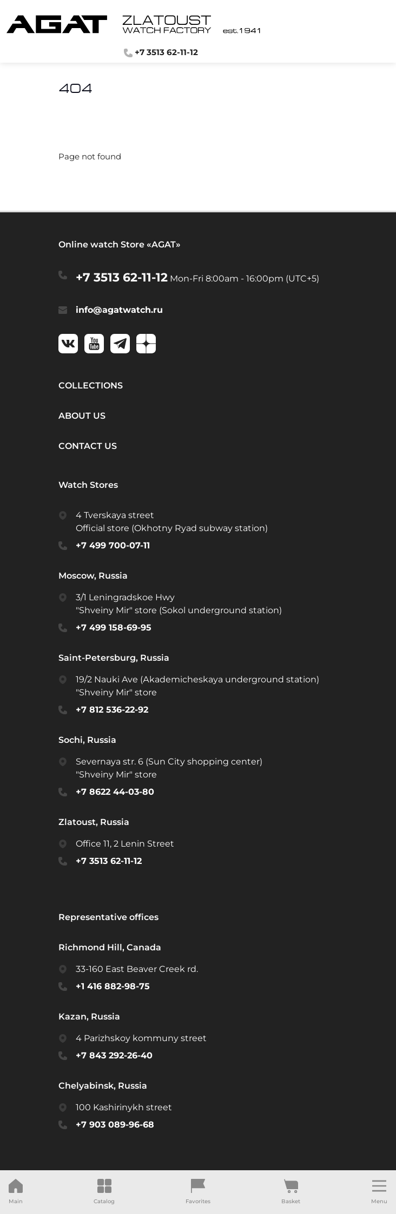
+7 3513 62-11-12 (122, 277)
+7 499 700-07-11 (113, 545)
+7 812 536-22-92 (112, 710)
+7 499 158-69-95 (113, 627)
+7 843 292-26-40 (114, 1055)
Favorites (198, 1192)
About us (81, 416)
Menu (379, 1192)
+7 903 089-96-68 (115, 1124)
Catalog (104, 1192)
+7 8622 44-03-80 (115, 792)
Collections (90, 385)
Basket (290, 1192)
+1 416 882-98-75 (113, 986)
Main (16, 1192)
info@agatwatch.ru (119, 310)
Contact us (87, 446)
